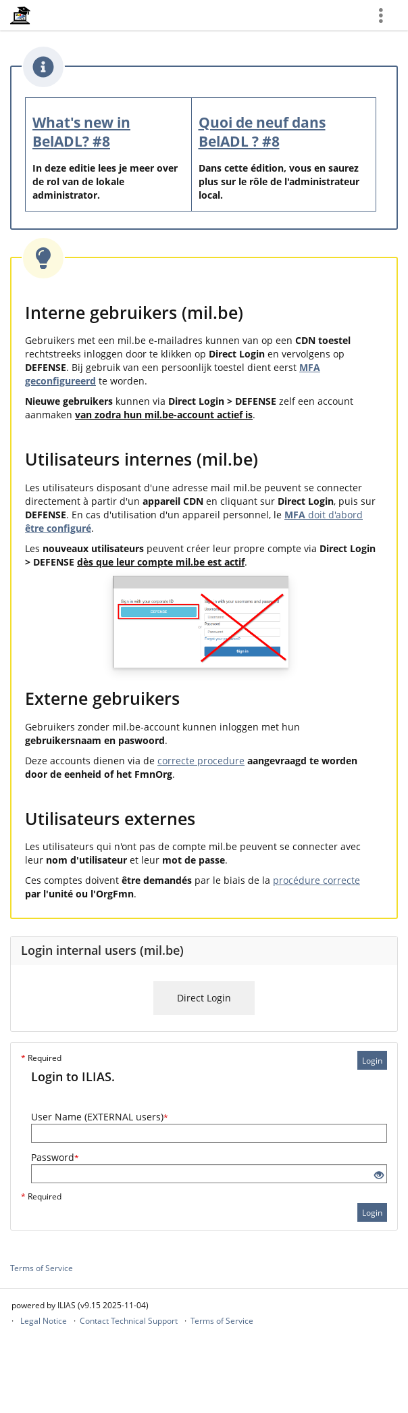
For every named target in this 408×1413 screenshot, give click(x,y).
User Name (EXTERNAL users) (99, 1116)
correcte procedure (201, 760)
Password (55, 1157)
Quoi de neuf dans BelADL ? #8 (262, 132)
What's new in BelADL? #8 (81, 132)
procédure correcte (316, 880)
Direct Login (204, 997)
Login (372, 1060)
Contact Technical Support (129, 1321)
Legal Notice (43, 1321)
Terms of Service (41, 1268)
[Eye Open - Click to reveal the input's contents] (379, 1175)
